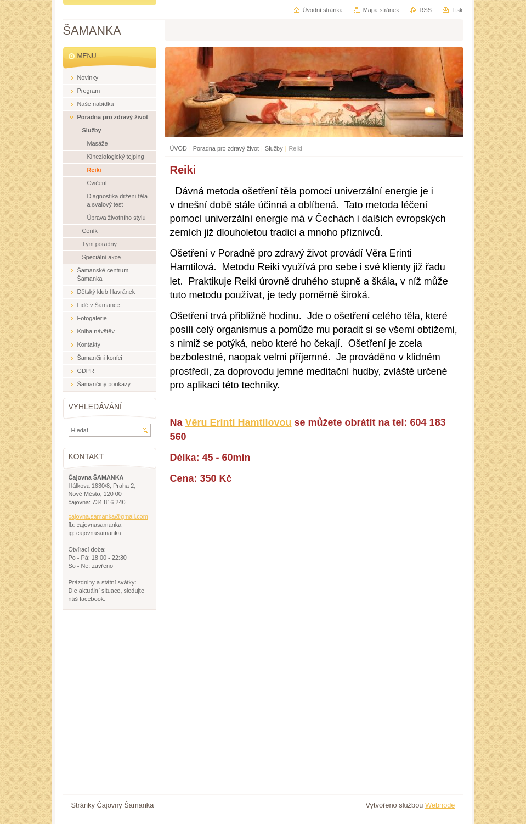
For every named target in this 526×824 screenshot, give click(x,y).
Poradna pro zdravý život (226, 148)
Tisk (457, 10)
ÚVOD (178, 148)
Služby (274, 148)
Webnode (440, 805)
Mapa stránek (381, 10)
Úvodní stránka (323, 10)
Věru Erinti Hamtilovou (238, 422)
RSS (426, 10)
